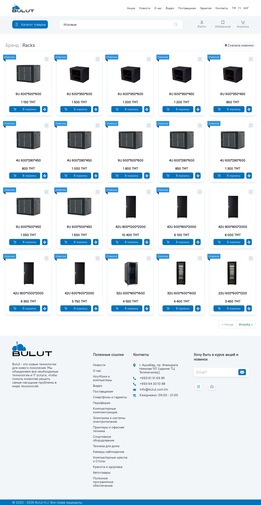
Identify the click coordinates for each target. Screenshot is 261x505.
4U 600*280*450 (28, 160)
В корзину (24, 109)
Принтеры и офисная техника (108, 429)
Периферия (101, 403)
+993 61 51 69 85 (152, 378)
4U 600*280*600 (181, 160)
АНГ (246, 8)
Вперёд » (246, 324)
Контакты (222, 8)
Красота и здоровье (108, 467)
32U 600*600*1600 (181, 293)
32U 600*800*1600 (130, 293)
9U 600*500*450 (28, 227)
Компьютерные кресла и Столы (110, 459)
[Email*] (215, 372)
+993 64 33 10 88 (152, 383)
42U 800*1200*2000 (130, 227)
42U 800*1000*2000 (28, 293)
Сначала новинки (239, 45)
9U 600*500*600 (28, 94)
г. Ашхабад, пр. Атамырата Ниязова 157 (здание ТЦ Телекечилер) (158, 368)
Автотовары (102, 472)
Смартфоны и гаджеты (110, 397)
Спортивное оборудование (103, 438)
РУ (239, 8)
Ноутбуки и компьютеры (102, 378)
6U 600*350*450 (181, 94)
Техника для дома (106, 446)
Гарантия (205, 8)
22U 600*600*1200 (232, 293)
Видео (170, 8)
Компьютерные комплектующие (105, 410)
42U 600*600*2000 (79, 293)
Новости (144, 8)
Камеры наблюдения (108, 451)
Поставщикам (187, 8)
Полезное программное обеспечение (103, 481)
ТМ (234, 8)
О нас (158, 8)
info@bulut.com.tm (154, 389)
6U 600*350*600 (79, 94)
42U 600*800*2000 (181, 227)
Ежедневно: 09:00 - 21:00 (159, 395)
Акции (131, 8)
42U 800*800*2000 (232, 227)
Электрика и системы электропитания (109, 419)
